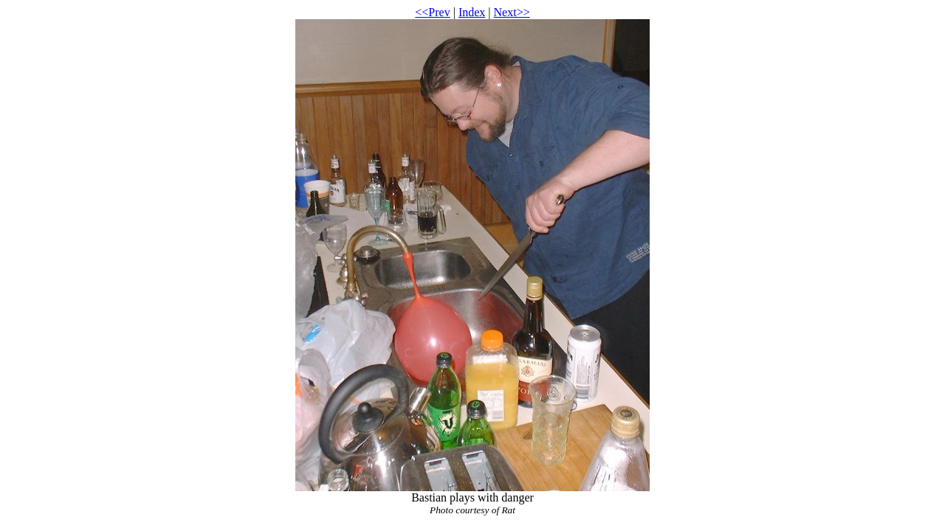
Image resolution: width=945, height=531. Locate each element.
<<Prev (432, 12)
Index (471, 12)
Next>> (512, 12)
